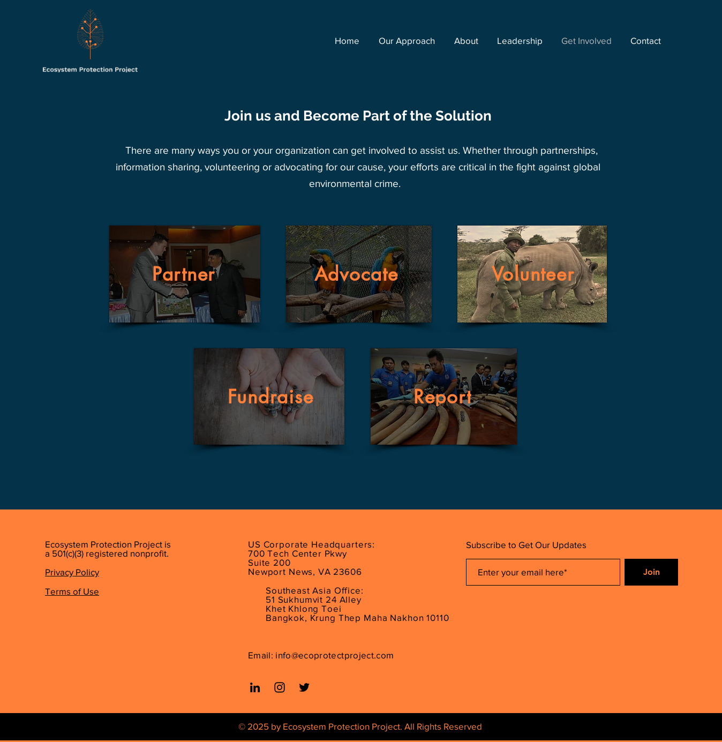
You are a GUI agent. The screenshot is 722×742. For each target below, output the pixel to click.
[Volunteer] (534, 273)
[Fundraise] (271, 396)
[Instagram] (280, 687)
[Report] (443, 396)
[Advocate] (357, 273)
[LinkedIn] (255, 687)
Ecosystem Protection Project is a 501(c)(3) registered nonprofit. (108, 548)
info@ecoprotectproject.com (334, 655)
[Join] (651, 572)
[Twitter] (304, 687)
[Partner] (185, 273)
